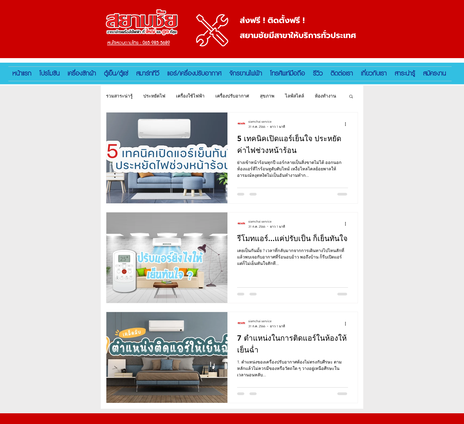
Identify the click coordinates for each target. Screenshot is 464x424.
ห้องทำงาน (325, 96)
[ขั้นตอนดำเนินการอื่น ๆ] (347, 124)
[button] (351, 97)
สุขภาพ (267, 96)
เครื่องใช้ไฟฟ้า (190, 96)
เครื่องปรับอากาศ (232, 96)
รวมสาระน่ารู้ (119, 96)
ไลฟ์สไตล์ (294, 96)
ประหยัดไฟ (154, 96)
